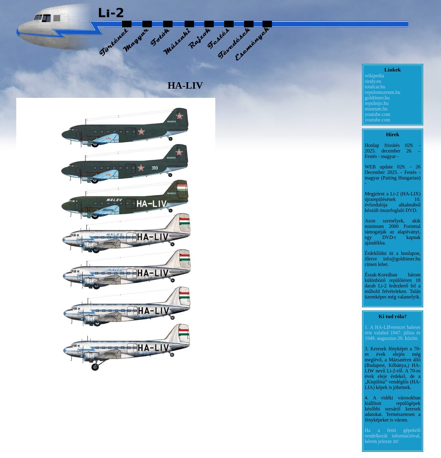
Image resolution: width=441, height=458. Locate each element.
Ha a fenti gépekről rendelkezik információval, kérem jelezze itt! (392, 436)
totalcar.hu (375, 86)
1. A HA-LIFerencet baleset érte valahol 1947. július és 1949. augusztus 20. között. (392, 333)
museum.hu (376, 108)
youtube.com (377, 114)
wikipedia (374, 75)
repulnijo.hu (377, 103)
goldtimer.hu (377, 97)
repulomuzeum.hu (382, 92)
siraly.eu (373, 81)
